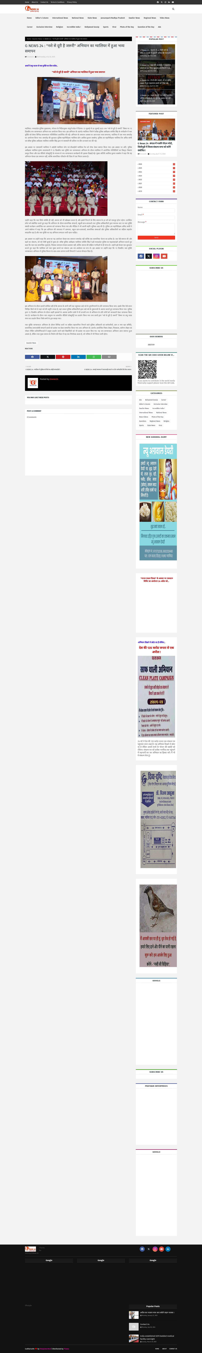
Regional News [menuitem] (150, 18)
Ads (140, 400)
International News (146, 413)
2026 (157, 164)
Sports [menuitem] (105, 27)
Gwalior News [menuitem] (134, 18)
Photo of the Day (157, 417)
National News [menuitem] (78, 18)
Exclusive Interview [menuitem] (44, 27)
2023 (157, 176)
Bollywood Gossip (151, 400)
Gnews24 (30, 57)
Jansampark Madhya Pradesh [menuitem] (113, 18)
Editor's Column (144, 404)
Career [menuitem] (30, 27)
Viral (160, 425)
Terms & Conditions (57, 2)
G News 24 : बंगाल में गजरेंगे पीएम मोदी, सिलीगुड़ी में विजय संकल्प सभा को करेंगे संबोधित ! (155, 147)
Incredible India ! (158, 408)
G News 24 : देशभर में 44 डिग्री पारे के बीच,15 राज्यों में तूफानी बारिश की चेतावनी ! (156, 51)
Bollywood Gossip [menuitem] (92, 27)
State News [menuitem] (92, 18)
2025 (157, 168)
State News (151, 425)
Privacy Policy (72, 2)
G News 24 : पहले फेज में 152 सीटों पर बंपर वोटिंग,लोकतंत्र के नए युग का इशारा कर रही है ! (156, 97)
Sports (141, 425)
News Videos (143, 417)
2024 (157, 172)
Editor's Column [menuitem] (42, 18)
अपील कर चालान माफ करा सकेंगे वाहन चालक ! (157, 1312)
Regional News (155, 421)
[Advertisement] (156, 1024)
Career (163, 400)
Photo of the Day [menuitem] (127, 27)
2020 (157, 187)
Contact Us (44, 2)
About (164, 1349)
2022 (157, 180)
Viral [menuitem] (114, 27)
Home (27, 2)
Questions (142, 421)
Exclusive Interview (160, 404)
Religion (166, 421)
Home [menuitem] (29, 18)
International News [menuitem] (60, 18)
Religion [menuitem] (59, 27)
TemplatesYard (45, 1349)
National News (161, 413)
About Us (35, 2)
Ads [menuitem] (159, 27)
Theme (66, 1349)
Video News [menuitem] (164, 18)
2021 (157, 183)
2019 (157, 191)
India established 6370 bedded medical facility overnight (157, 1337)
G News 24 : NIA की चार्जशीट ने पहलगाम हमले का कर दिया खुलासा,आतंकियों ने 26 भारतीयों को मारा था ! (155, 67)
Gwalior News (37, 39)
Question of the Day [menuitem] (146, 27)
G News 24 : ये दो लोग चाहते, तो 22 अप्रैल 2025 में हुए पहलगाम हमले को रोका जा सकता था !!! (155, 82)
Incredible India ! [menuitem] (74, 27)
